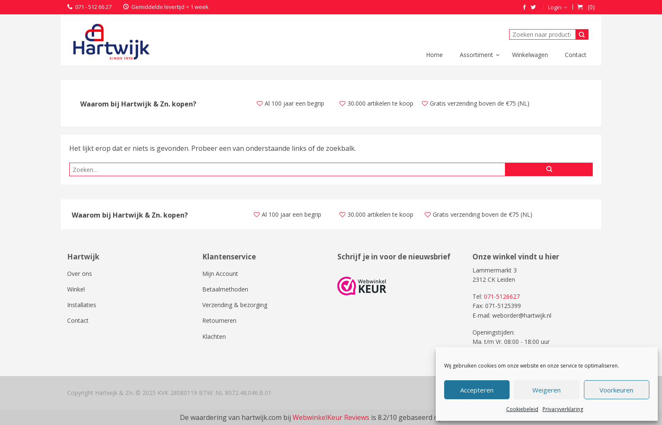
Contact (78, 320)
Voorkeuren (616, 390)
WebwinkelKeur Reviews (331, 417)
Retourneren (219, 320)
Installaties (81, 305)
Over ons (79, 274)
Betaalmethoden (225, 289)
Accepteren (477, 390)
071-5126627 (502, 296)
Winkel (76, 289)
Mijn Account (220, 274)
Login (555, 7)
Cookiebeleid (522, 409)
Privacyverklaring (563, 409)
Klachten (214, 336)
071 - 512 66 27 (93, 7)
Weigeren (546, 390)
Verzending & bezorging (234, 305)
